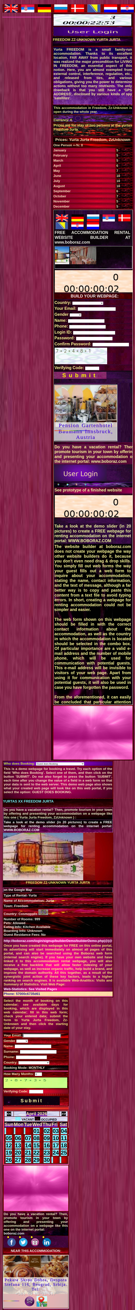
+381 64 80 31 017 (35, 1293)
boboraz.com (14, 1233)
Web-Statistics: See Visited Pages (30, 989)
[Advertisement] (93, 734)
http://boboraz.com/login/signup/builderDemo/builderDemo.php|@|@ (58, 941)
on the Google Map (18, 890)
